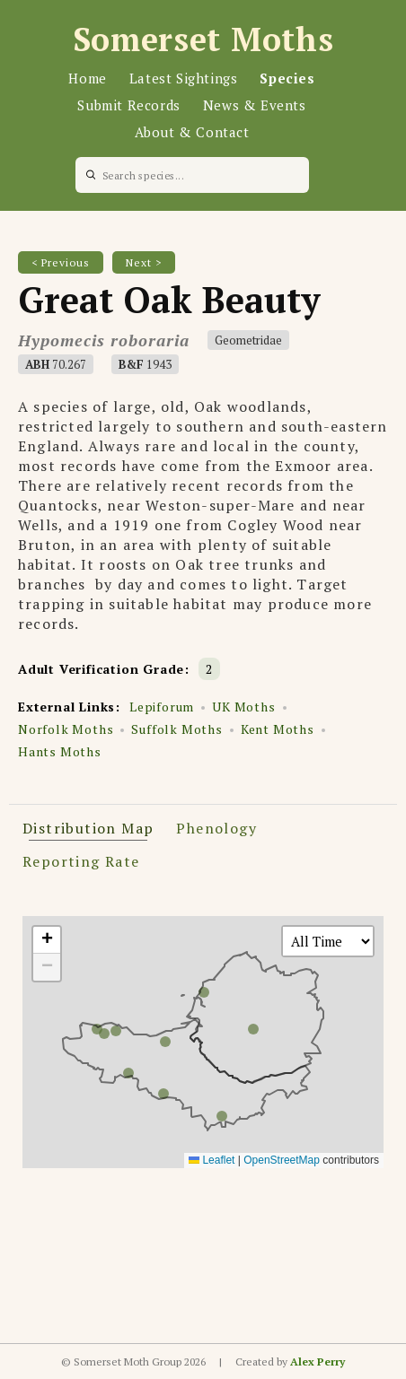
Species (287, 78)
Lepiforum (161, 706)
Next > (144, 262)
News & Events (254, 105)
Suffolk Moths (176, 729)
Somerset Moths (203, 39)
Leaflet (211, 1160)
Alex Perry (317, 1361)
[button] (46, 940)
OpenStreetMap (281, 1160)
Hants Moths (60, 751)
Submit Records (128, 105)
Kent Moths (277, 729)
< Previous (60, 262)
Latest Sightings (183, 78)
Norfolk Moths (65, 729)
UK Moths (243, 706)
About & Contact (192, 132)
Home (87, 78)
